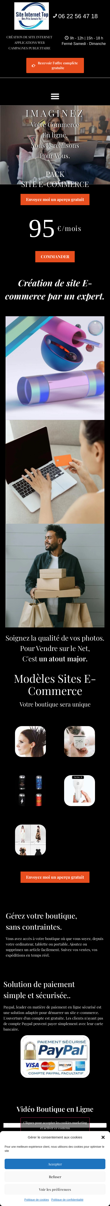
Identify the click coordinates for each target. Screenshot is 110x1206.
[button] (103, 1137)
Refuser (55, 1176)
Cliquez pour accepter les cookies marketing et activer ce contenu (55, 1125)
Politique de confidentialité (67, 1199)
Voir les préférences (55, 1189)
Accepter (55, 1164)
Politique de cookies (36, 1199)
